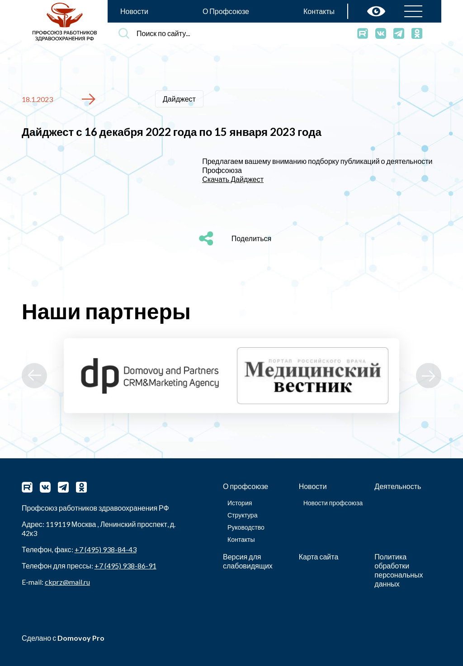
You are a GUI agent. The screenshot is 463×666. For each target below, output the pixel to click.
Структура (242, 515)
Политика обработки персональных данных (398, 570)
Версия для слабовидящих (248, 561)
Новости (134, 11)
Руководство (246, 527)
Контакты (319, 11)
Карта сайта (319, 556)
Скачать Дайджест (233, 179)
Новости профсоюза (333, 503)
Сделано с (63, 637)
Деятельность (397, 486)
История (239, 503)
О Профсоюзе (226, 11)
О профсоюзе (245, 486)
